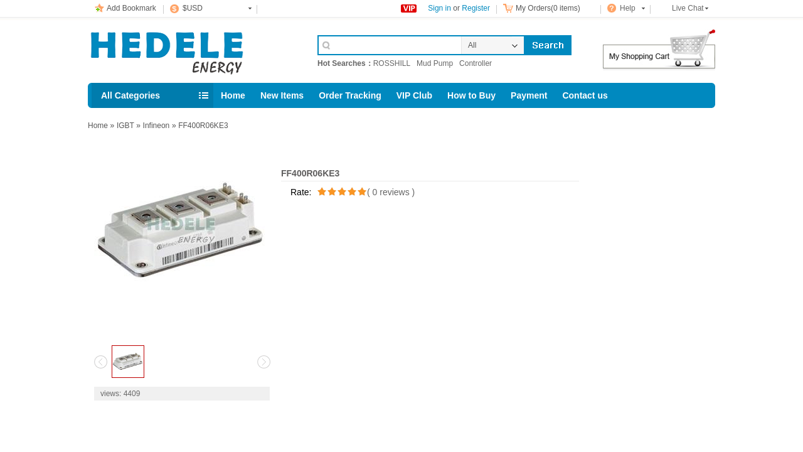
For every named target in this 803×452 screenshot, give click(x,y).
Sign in (439, 8)
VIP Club (414, 95)
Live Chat (688, 8)
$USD (193, 8)
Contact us (584, 95)
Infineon (156, 125)
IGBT (125, 125)
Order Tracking (350, 95)
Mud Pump (435, 63)
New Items (282, 95)
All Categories (130, 95)
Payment (529, 95)
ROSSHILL (391, 63)
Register (476, 8)
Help (627, 8)
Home (233, 95)
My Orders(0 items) (548, 8)
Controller (475, 63)
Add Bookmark (131, 8)
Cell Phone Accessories (189, 49)
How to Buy (471, 95)
